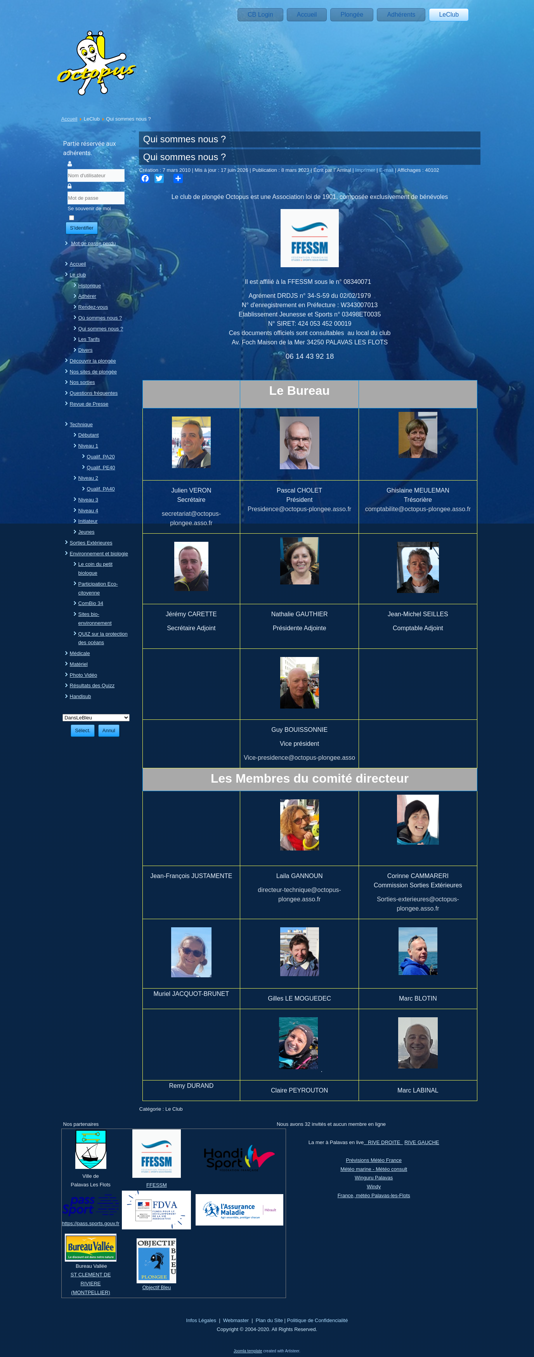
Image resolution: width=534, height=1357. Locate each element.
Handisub (80, 696)
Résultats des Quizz (92, 685)
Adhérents (401, 14)
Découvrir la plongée (93, 361)
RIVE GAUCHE (421, 1142)
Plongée (351, 14)
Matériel (79, 664)
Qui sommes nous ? (100, 329)
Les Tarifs (89, 339)
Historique (89, 286)
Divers (85, 350)
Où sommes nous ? (100, 318)
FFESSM (156, 1185)
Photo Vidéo (83, 675)
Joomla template (248, 1351)
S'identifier (81, 228)
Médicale (80, 653)
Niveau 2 (88, 478)
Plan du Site (269, 1320)
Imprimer (365, 170)
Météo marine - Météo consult (373, 1169)
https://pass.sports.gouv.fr (91, 1223)
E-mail (387, 170)
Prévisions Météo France (374, 1160)
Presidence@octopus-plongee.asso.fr (299, 509)
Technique (81, 424)
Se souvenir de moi (89, 208)
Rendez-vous (93, 307)
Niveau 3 (88, 500)
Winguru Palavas (374, 1178)
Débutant (88, 435)
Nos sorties (82, 382)
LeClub (449, 14)
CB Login (260, 14)
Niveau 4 (88, 510)
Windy (374, 1186)
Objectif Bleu (156, 1287)
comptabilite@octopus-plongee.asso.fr (418, 509)
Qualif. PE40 (101, 467)
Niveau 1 (88, 446)
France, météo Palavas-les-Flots (374, 1195)
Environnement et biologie (99, 554)
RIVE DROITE (383, 1142)
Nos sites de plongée (93, 372)
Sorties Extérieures (91, 543)
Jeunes (86, 532)
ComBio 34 (90, 603)
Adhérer (87, 296)
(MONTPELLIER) (90, 1292)
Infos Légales (201, 1320)
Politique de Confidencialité (317, 1320)
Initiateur (88, 521)
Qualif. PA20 (101, 457)
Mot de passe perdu (93, 243)
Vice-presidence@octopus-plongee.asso (299, 757)
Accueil (307, 14)
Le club (78, 275)
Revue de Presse (89, 404)
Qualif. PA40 (101, 489)
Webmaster (236, 1320)
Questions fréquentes (94, 393)
